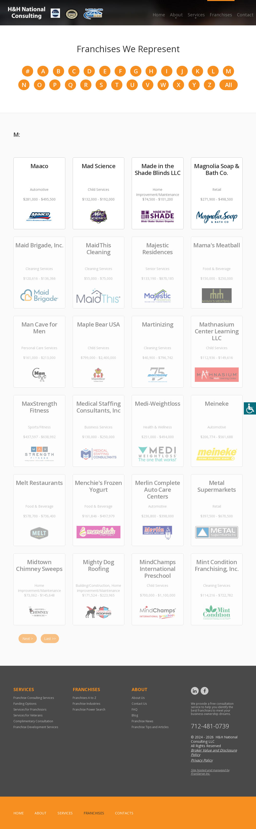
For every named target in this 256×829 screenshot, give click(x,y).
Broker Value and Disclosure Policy (214, 752)
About (176, 15)
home (18, 813)
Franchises (221, 15)
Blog (135, 715)
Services (196, 15)
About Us (138, 698)
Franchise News (142, 721)
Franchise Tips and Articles (150, 727)
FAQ (135, 709)
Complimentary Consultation (33, 721)
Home (159, 15)
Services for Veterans (27, 715)
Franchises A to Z (84, 698)
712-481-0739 (210, 726)
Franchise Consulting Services (33, 698)
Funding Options (24, 704)
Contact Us (139, 704)
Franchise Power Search (89, 709)
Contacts (124, 813)
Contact (245, 15)
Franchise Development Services (35, 727)
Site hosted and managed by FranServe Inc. (210, 772)
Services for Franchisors (29, 709)
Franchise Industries (86, 704)
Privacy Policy (202, 760)
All (228, 85)
